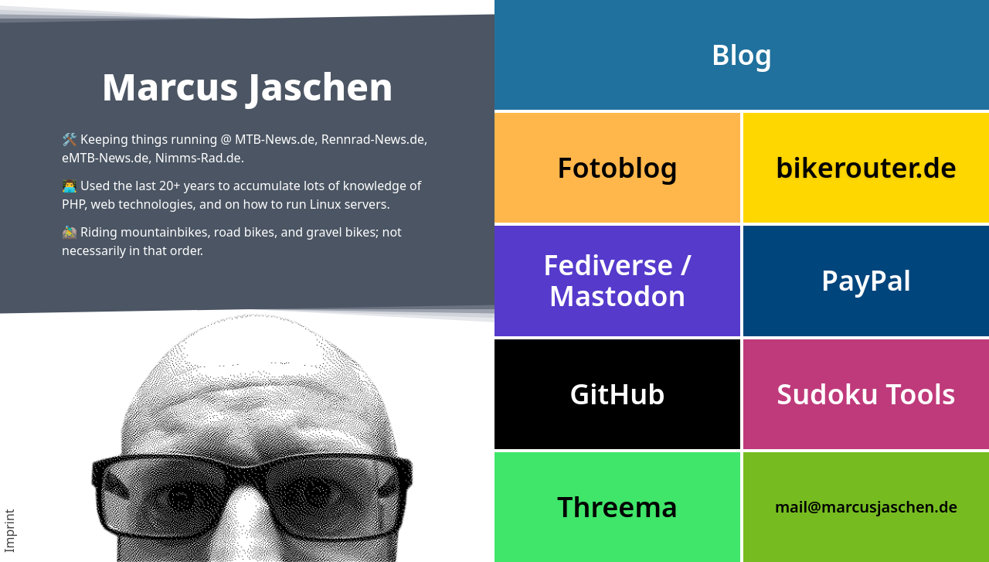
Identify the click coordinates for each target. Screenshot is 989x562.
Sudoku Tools (866, 394)
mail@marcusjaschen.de (866, 506)
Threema (617, 507)
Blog (742, 54)
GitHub (617, 394)
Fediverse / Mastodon (617, 280)
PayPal (866, 280)
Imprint (9, 531)
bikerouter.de (866, 167)
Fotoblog (617, 167)
